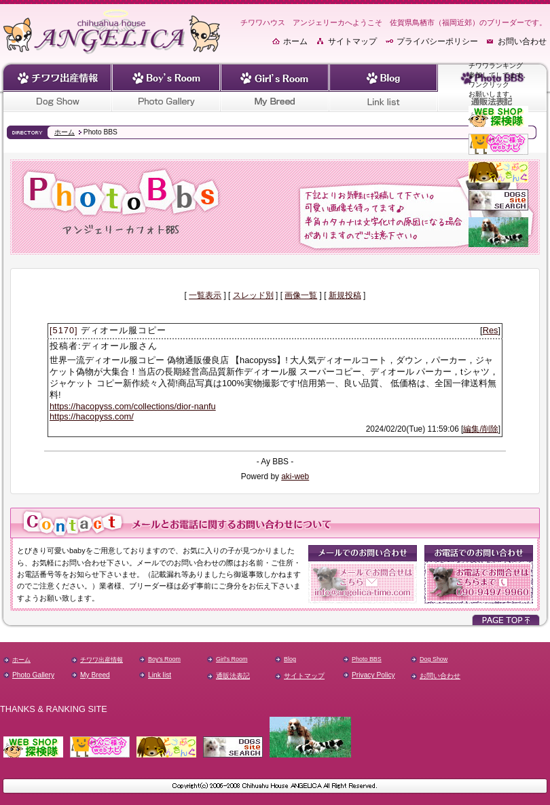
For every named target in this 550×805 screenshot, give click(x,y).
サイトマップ (352, 41)
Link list (159, 675)
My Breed (95, 675)
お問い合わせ (522, 41)
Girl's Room (231, 659)
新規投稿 (345, 295)
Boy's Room (164, 659)
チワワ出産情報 (101, 659)
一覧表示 (205, 295)
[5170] (64, 330)
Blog (290, 659)
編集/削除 (480, 429)
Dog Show (433, 659)
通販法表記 (233, 675)
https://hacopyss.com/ (92, 416)
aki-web (295, 476)
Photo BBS (367, 659)
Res (490, 330)
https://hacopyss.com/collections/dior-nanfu (133, 406)
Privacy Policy (373, 675)
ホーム (295, 41)
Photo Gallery (33, 675)
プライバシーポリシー (437, 41)
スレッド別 (253, 295)
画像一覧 (301, 295)
